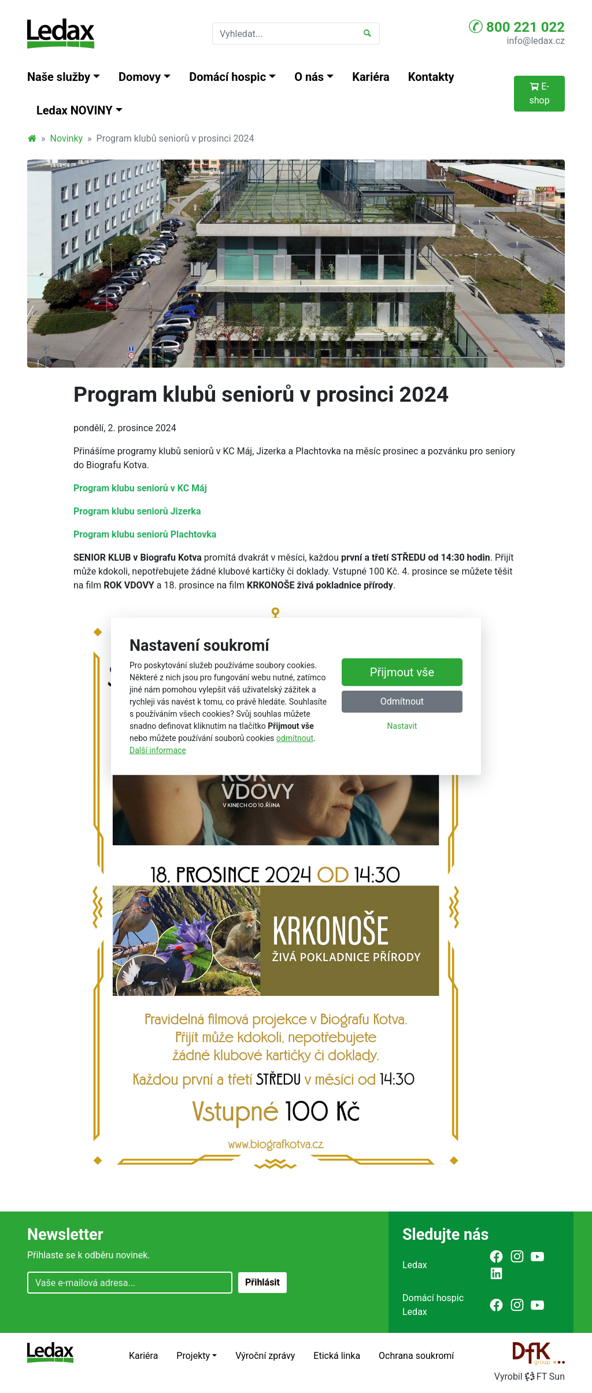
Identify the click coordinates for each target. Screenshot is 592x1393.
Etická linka (336, 1355)
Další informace (158, 750)
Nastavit (402, 726)
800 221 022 (517, 26)
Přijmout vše (402, 672)
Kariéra (371, 77)
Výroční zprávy (265, 1355)
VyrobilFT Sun (529, 1376)
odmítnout (294, 738)
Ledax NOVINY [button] (74, 110)
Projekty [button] (193, 1355)
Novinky (66, 138)
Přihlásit (262, 1282)
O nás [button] (309, 77)
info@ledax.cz (536, 40)
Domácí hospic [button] (227, 77)
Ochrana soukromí (416, 1355)
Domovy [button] (140, 77)
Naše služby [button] (58, 77)
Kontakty (431, 77)
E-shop (539, 93)
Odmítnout (402, 701)
